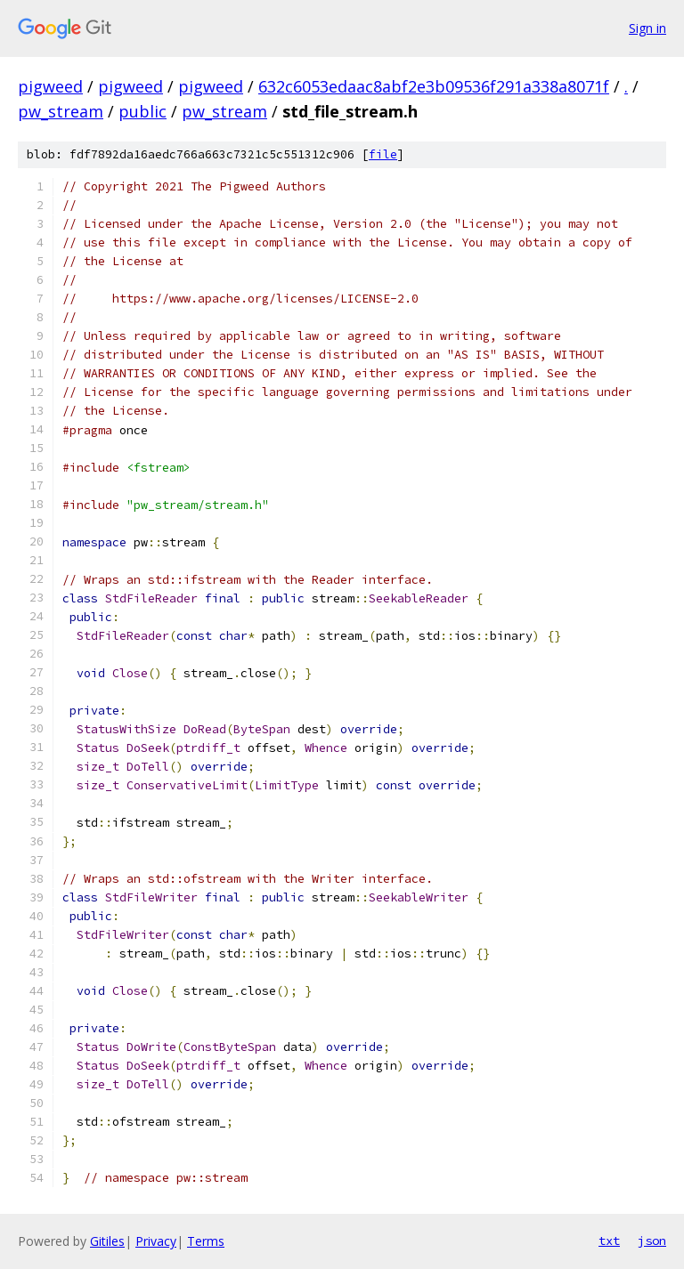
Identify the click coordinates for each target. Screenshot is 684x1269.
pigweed (50, 86)
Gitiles (107, 1241)
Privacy (155, 1241)
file (383, 154)
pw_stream (60, 111)
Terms (205, 1241)
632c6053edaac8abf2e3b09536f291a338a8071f (433, 86)
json (652, 1241)
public (142, 111)
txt (609, 1241)
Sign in (647, 28)
